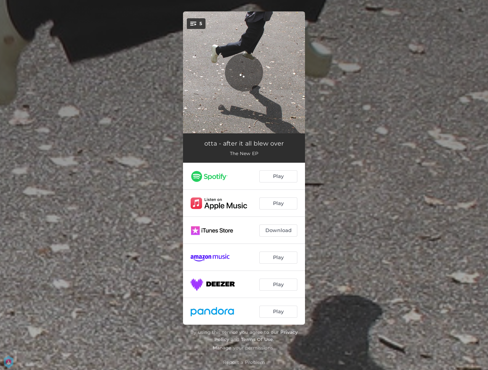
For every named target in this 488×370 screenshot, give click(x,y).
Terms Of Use (257, 339)
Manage (222, 348)
